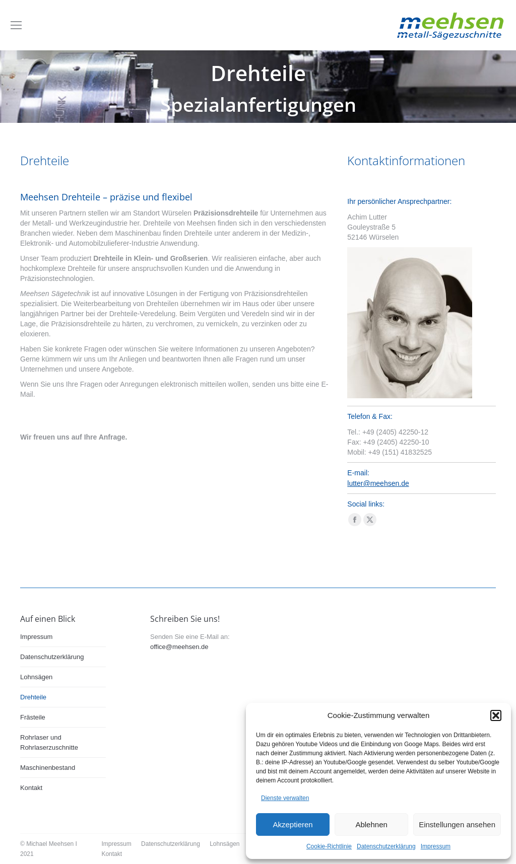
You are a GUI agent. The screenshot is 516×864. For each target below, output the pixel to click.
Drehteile (33, 697)
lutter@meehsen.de (378, 483)
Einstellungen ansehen (457, 824)
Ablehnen (371, 824)
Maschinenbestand (47, 767)
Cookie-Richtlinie (329, 846)
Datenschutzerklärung (386, 846)
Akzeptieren (292, 824)
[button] (496, 715)
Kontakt (31, 787)
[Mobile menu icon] (16, 25)
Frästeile (32, 717)
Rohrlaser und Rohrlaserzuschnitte (49, 742)
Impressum (435, 846)
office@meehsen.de (179, 647)
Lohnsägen (36, 677)
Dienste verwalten (285, 798)
